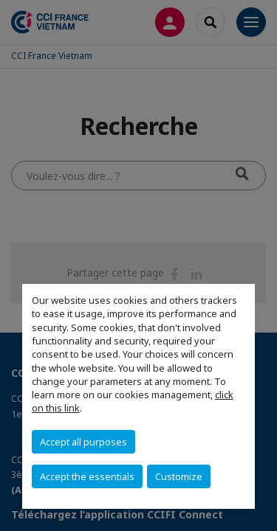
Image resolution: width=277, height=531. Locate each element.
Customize (178, 476)
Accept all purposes (83, 441)
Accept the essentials (87, 476)
